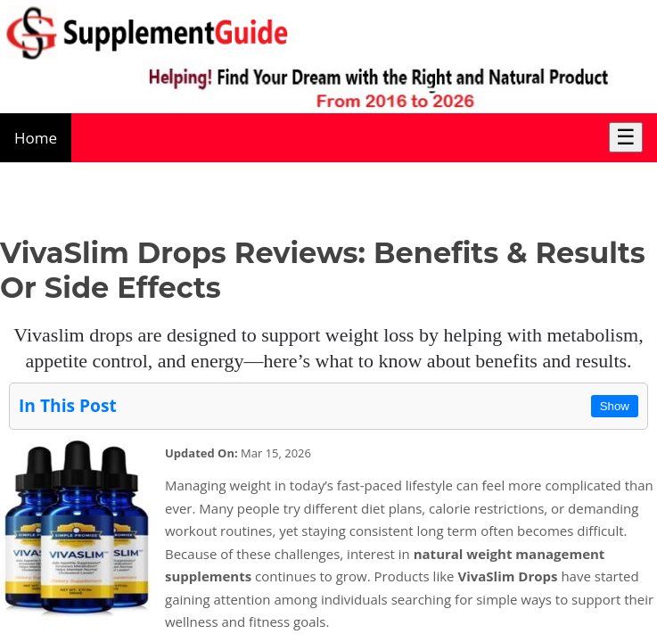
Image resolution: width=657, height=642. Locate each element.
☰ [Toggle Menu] (626, 137)
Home (35, 138)
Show (614, 406)
